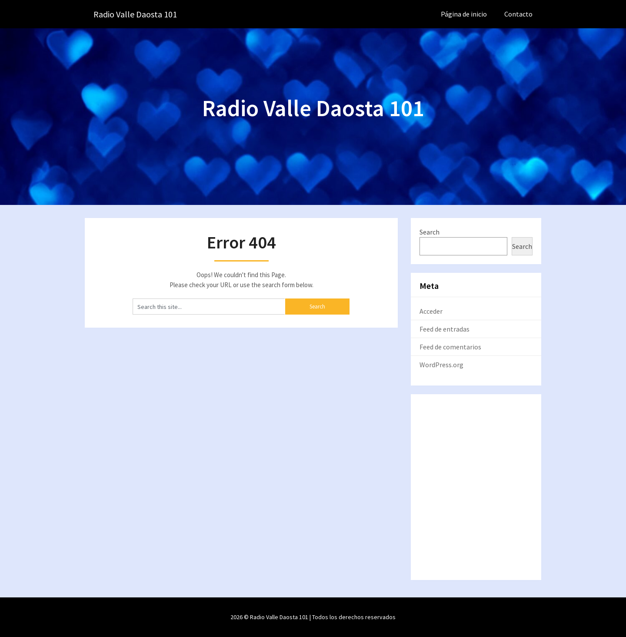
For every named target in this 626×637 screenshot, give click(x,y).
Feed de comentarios (450, 346)
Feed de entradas (445, 329)
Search (430, 232)
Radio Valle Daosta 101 (135, 14)
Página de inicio (464, 14)
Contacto (518, 14)
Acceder (431, 311)
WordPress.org (441, 364)
